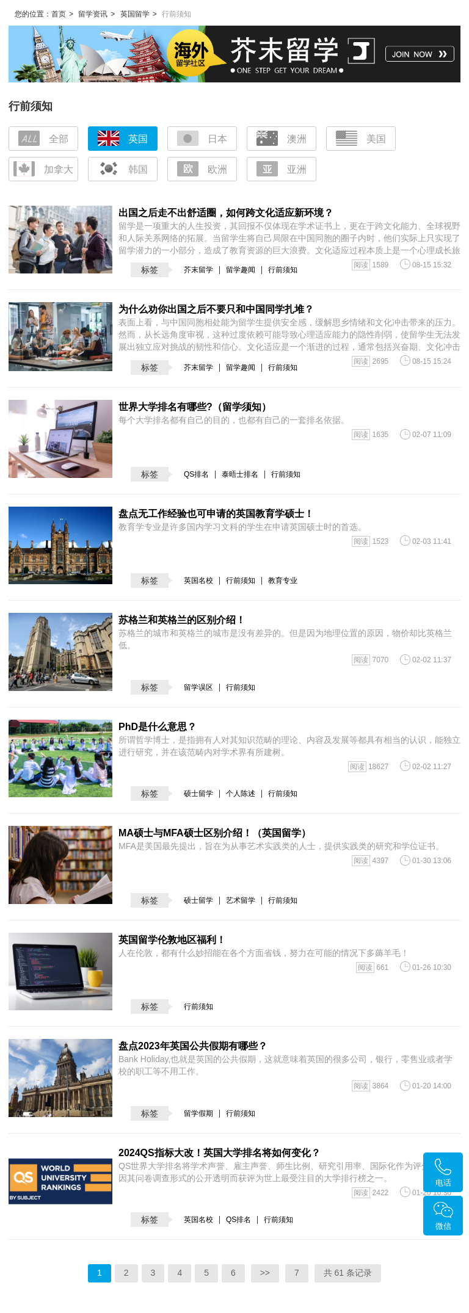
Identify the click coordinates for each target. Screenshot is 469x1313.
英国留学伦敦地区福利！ (172, 940)
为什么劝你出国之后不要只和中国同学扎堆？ (216, 309)
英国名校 (198, 580)
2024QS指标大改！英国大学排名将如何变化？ (219, 1153)
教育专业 (282, 580)
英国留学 (135, 14)
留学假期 (198, 1113)
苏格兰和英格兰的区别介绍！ (181, 620)
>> (265, 1273)
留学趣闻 (240, 270)
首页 (58, 14)
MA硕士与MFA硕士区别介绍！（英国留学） (214, 833)
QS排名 (196, 474)
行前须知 (282, 270)
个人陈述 (240, 793)
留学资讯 (92, 14)
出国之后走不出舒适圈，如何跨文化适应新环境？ (225, 213)
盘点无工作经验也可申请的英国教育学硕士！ (216, 513)
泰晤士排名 (240, 474)
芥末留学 (198, 270)
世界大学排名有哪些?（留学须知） (194, 407)
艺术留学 (240, 900)
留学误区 (198, 687)
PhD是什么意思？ (157, 727)
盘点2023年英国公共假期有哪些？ (192, 1046)
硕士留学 (198, 793)
